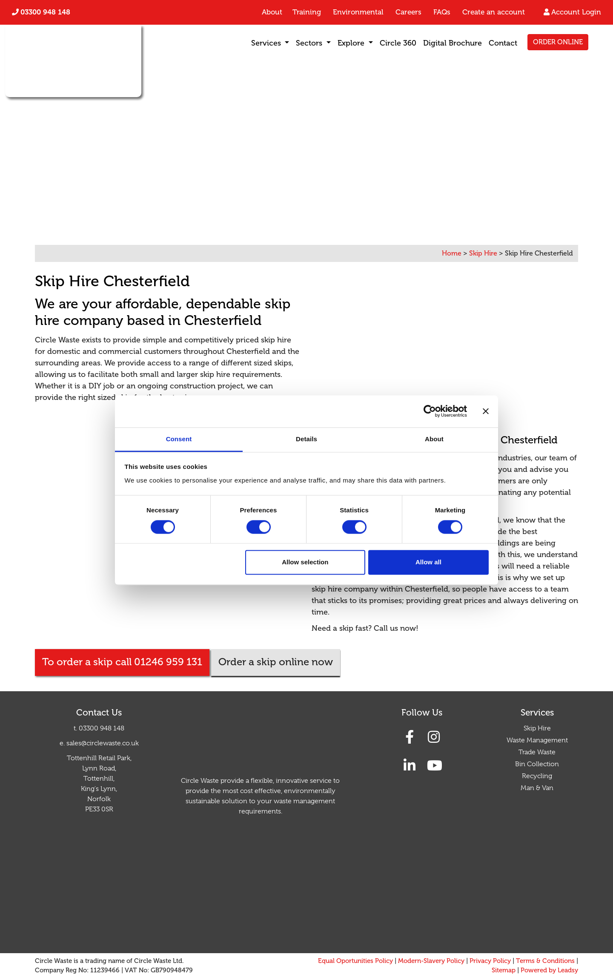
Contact (503, 43)
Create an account (493, 12)
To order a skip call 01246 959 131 (122, 662)
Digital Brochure (452, 43)
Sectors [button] (310, 43)
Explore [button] (352, 43)
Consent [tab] (179, 439)
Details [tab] (306, 439)
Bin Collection (537, 764)
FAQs (441, 12)
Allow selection (305, 562)
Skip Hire (537, 728)
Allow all (428, 562)
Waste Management (537, 740)
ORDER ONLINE (558, 42)
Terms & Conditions (545, 961)
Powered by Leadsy (549, 970)
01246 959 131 (185, 203)
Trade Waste (537, 752)
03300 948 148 (45, 12)
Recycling (537, 776)
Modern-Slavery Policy (431, 961)
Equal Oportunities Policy (355, 961)
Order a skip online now (275, 662)
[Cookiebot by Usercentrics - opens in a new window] (429, 411)
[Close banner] (486, 411)
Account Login (576, 12)
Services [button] (267, 43)
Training (306, 12)
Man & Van (537, 788)
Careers (408, 12)
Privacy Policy (490, 961)
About (272, 12)
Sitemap (504, 970)
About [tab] (434, 439)
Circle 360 (398, 43)
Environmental (358, 12)
